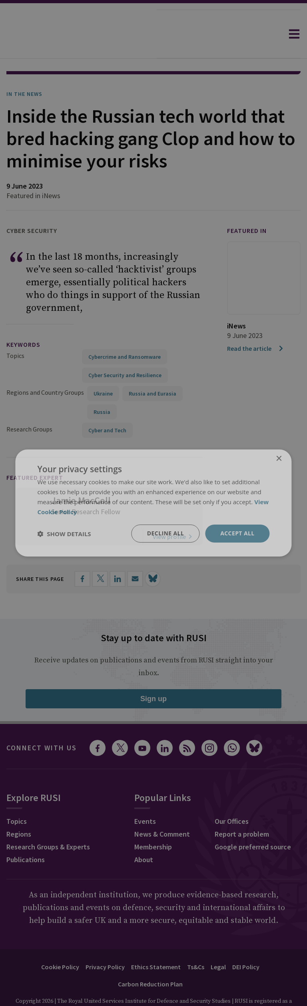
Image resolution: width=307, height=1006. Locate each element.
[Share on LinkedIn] (118, 557)
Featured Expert (34, 455)
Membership (153, 824)
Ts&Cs (195, 944)
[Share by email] (135, 557)
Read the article (255, 326)
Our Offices (232, 798)
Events (145, 798)
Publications (25, 837)
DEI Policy (245, 944)
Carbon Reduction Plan (150, 962)
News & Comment (162, 811)
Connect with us (41, 725)
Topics (15, 333)
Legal (218, 944)
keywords (23, 322)
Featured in (247, 208)
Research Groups (29, 407)
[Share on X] (100, 557)
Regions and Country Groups (45, 370)
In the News (24, 71)
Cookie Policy (60, 944)
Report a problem (242, 811)
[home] (78, 34)
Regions (18, 811)
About (143, 837)
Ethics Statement (156, 944)
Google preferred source (253, 824)
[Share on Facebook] (82, 557)
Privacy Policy (105, 944)
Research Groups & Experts (48, 824)
